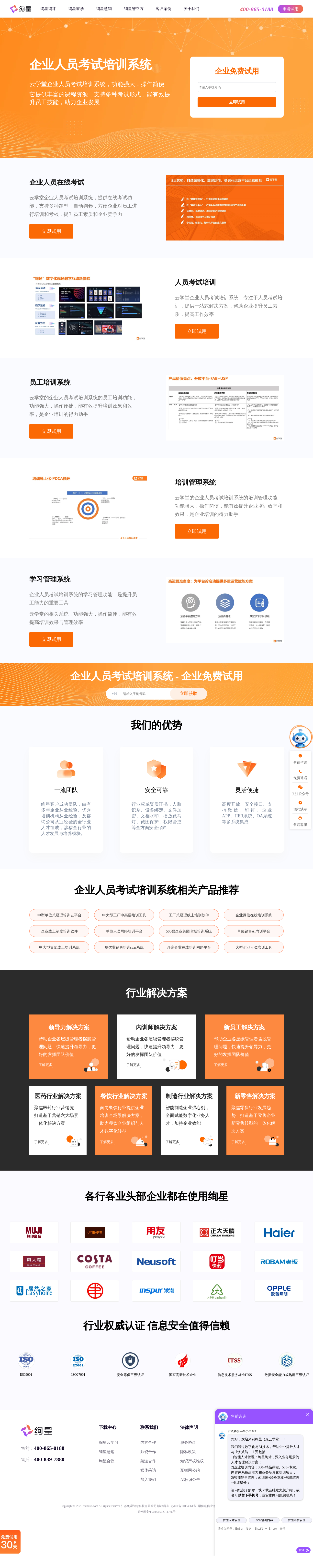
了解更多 (45, 1065)
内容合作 (148, 1442)
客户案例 (163, 9)
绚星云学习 (108, 1442)
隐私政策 (188, 1452)
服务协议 (188, 1442)
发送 (302, 1550)
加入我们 (148, 1479)
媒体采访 (148, 1470)
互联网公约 (190, 1470)
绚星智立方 (134, 9)
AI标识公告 (190, 1479)
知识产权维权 (192, 1461)
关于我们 (191, 9)
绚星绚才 (48, 9)
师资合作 (148, 1452)
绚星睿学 (76, 9)
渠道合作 (148, 1461)
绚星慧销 (104, 9)
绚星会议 (106, 1461)
